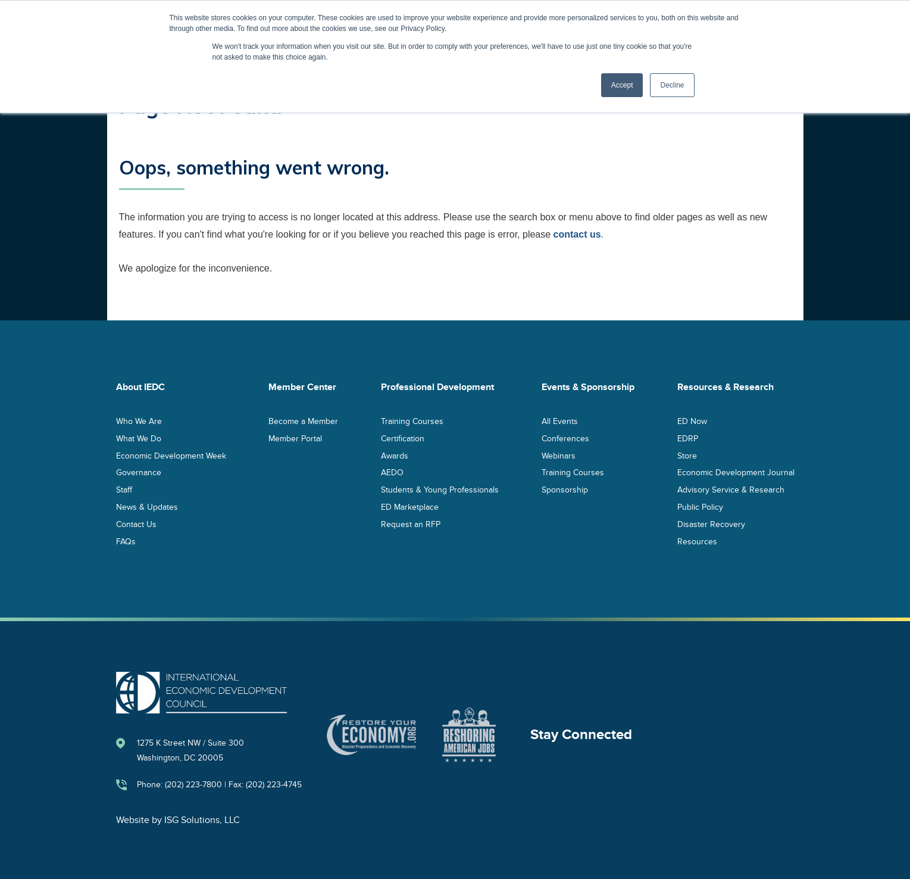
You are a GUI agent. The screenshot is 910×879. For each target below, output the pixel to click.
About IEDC (140, 387)
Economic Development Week (171, 455)
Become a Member (303, 421)
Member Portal (295, 438)
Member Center (302, 387)
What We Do (138, 438)
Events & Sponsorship (588, 387)
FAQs (126, 541)
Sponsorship (565, 490)
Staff (124, 490)
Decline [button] (672, 85)
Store (687, 455)
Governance (138, 472)
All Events (560, 421)
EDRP (687, 438)
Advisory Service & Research (730, 490)
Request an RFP (410, 524)
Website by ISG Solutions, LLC (178, 820)
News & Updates (147, 506)
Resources (697, 541)
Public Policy (700, 506)
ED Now (692, 421)
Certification (402, 438)
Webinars (559, 455)
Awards (394, 455)
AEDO (392, 472)
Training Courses (412, 421)
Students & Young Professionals (440, 490)
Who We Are (139, 421)
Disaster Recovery (711, 524)
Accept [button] (622, 85)
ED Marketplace (410, 506)
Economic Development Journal (736, 472)
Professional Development (437, 387)
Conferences (565, 438)
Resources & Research (725, 387)
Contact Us (136, 524)
